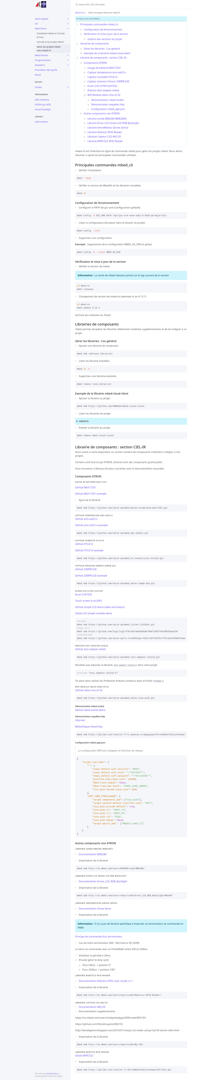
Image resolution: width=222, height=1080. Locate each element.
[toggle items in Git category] (67, 23)
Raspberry (40, 65)
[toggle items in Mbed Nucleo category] (67, 55)
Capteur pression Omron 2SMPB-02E (108, 81)
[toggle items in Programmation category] (67, 60)
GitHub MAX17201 (85, 487)
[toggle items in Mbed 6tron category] (67, 28)
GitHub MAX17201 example (90, 493)
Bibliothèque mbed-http (89, 726)
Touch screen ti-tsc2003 (88, 600)
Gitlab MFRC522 (84, 1055)
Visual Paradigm (43, 109)
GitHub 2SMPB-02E (86, 569)
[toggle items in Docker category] (67, 87)
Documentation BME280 (93, 854)
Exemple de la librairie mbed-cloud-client (107, 53)
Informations (41, 121)
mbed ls (83, 421)
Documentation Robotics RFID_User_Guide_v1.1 (106, 981)
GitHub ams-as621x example (91, 525)
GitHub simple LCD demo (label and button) (100, 607)
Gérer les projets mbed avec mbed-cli (48, 48)
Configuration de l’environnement (103, 29)
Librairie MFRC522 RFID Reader (105, 141)
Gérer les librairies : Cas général (102, 48)
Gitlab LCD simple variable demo (93, 613)
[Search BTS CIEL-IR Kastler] (111, 4)
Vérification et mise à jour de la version (106, 34)
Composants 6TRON (95, 62)
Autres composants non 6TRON (102, 113)
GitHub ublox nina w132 (89, 690)
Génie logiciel (41, 18)
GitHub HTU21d (84, 544)
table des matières (89, 18)
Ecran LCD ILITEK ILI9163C (102, 86)
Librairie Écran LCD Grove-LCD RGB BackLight (113, 123)
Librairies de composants (94, 43)
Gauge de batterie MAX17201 (104, 67)
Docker (38, 87)
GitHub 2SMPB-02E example (91, 575)
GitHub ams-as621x (86, 519)
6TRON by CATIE (43, 104)
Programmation (43, 60)
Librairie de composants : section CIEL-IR (103, 57)
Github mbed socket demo (90, 710)
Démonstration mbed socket (107, 100)
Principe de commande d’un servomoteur (98, 936)
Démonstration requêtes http (108, 104)
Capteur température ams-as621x (107, 72)
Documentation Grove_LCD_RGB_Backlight (103, 881)
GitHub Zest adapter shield (90, 649)
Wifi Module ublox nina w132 (104, 95)
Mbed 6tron (41, 28)
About (38, 74)
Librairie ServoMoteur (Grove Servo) (108, 127)
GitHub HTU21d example (89, 550)
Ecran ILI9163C (83, 594)
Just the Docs (52, 1073)
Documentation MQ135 (92, 1007)
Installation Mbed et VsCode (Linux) (51, 35)
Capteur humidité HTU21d (102, 77)
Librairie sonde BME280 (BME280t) (107, 118)
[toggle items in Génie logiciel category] (67, 18)
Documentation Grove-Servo (95, 908)
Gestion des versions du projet (105, 39)
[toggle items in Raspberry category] (67, 65)
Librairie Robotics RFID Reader (105, 132)
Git (36, 23)
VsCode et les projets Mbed (50, 41)
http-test (80, 720)
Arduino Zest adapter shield (103, 90)
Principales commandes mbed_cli (99, 24)
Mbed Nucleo (41, 55)
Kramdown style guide (46, 69)
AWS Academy (42, 99)
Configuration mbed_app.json (108, 109)
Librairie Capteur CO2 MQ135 (104, 136)
